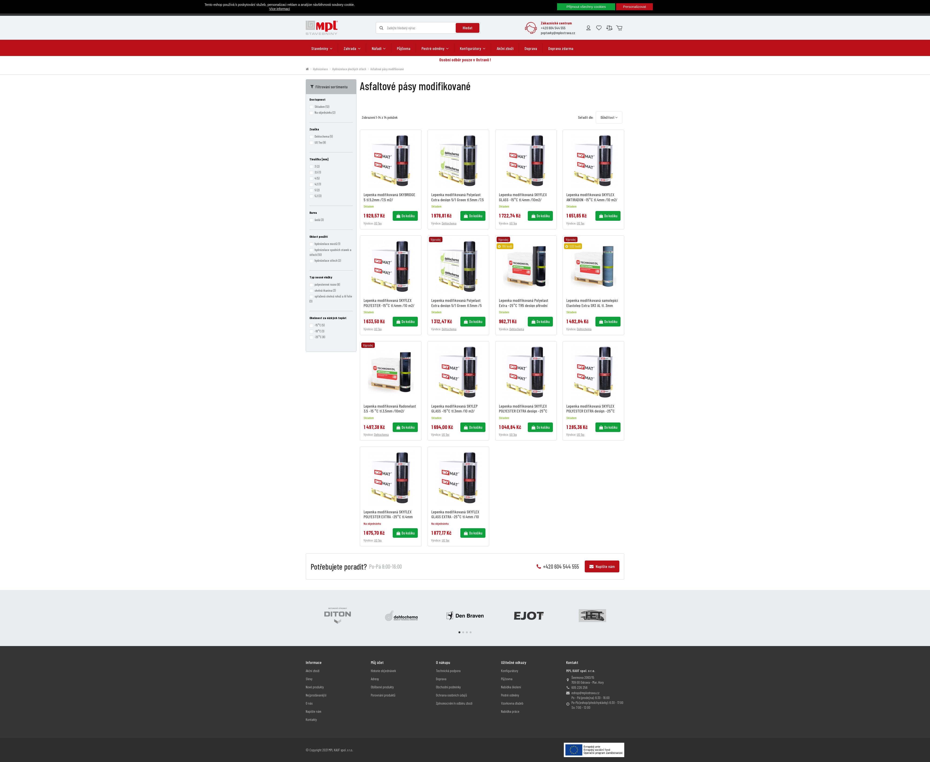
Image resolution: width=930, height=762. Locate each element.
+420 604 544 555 (553, 28)
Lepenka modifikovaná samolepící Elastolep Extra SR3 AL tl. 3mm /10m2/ (592, 305)
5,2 (318, 196)
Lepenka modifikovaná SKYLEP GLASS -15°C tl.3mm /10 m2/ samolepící (454, 411)
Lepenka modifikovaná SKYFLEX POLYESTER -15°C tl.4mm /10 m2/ (389, 303)
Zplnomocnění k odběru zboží (454, 703)
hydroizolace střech (328, 260)
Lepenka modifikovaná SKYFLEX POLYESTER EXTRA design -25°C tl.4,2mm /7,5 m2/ (590, 411)
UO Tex (378, 223)
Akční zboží (312, 671)
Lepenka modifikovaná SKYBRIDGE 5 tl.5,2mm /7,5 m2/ (389, 197)
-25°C (320, 337)
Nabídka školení (511, 687)
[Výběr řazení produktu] (609, 117)
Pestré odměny (510, 695)
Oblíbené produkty (382, 687)
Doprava (441, 679)
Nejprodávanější (316, 695)
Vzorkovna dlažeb (512, 703)
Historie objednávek (383, 671)
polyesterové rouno (327, 284)
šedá (319, 220)
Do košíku (405, 215)
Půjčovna (506, 679)
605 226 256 (579, 687)
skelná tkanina (325, 290)
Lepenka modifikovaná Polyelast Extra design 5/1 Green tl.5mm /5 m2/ (456, 305)
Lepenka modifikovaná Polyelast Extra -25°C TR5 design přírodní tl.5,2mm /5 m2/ (523, 305)
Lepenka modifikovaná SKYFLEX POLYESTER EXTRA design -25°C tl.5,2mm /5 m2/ (523, 411)
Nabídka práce (510, 711)
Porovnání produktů (383, 695)
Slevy (309, 679)
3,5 (318, 172)
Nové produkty (315, 687)
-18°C (319, 331)
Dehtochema (449, 223)
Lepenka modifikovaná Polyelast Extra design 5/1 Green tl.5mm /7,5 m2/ (457, 199)
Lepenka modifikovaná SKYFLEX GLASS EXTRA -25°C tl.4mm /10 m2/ (455, 516)
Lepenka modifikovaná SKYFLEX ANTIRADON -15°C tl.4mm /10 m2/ (592, 197)
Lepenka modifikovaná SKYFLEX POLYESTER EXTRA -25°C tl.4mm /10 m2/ (388, 516)
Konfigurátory (509, 671)
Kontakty (311, 719)
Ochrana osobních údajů (451, 695)
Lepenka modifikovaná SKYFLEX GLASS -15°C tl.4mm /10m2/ (523, 197)
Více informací (279, 9)
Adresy (375, 679)
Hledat (467, 27)
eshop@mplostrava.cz (585, 693)
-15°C (320, 325)
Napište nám (602, 566)
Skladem (322, 107)
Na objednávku (325, 112)
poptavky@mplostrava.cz (558, 32)
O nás (309, 703)
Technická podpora (448, 671)
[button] (322, 48)
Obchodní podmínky (448, 687)
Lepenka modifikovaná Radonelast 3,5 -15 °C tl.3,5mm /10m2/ (390, 408)
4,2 (318, 184)
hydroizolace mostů (327, 244)
